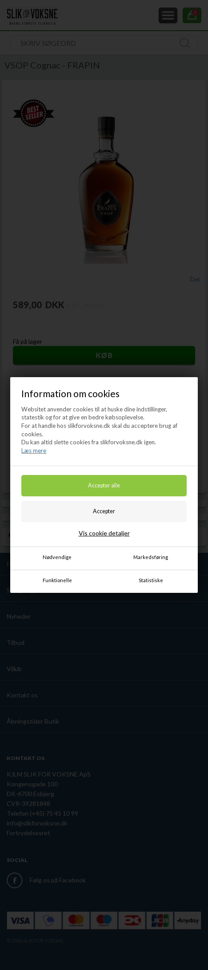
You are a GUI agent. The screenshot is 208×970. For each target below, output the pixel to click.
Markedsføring (150, 557)
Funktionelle (57, 580)
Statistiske (151, 580)
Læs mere (33, 450)
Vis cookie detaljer (104, 533)
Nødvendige (57, 557)
